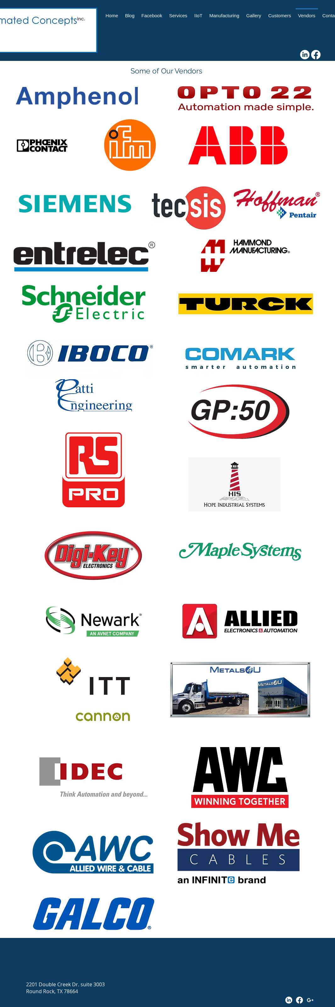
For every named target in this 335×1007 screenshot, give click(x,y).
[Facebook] (316, 54)
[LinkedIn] (305, 54)
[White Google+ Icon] (310, 1000)
